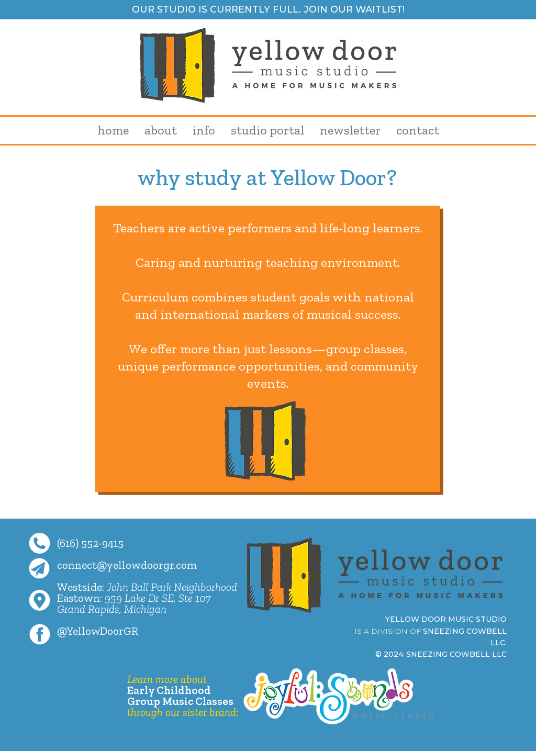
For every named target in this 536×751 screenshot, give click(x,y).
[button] (161, 130)
